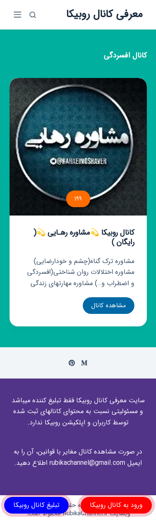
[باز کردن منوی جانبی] (17, 14)
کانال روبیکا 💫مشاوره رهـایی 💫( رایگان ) (83, 237)
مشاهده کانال (108, 307)
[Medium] (84, 363)
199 (78, 199)
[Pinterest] (72, 363)
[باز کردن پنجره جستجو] (33, 15)
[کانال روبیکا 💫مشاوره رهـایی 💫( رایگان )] (78, 147)
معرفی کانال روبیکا (104, 14)
